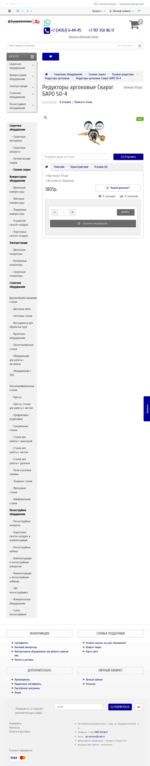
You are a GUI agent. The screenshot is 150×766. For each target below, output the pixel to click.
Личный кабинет (94, 679)
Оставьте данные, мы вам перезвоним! (106, 642)
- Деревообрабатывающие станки (23, 298)
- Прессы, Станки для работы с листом (21, 406)
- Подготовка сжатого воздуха (19, 233)
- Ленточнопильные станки (21, 347)
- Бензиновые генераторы (18, 262)
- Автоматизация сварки (20, 160)
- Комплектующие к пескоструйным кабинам (21, 577)
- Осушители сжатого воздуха (19, 222)
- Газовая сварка (20, 169)
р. (98, 11)
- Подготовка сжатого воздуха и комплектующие (20, 536)
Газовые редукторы (123, 74)
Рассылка (90, 683)
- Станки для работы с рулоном (20, 461)
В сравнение (129, 196)
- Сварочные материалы (18, 138)
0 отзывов (65, 102)
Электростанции (18, 86)
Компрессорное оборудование (18, 77)
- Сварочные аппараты (18, 149)
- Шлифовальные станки (20, 501)
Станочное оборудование (17, 95)
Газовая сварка (97, 74)
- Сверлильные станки (19, 428)
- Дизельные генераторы (18, 251)
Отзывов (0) (100, 167)
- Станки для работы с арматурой (21, 439)
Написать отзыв (83, 102)
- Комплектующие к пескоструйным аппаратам (21, 562)
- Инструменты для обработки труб (21, 325)
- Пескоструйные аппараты (20, 523)
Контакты (14, 727)
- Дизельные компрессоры (18, 189)
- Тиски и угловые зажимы (20, 472)
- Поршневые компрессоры (18, 211)
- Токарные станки (21, 481)
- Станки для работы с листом (19, 450)
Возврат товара (93, 647)
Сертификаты (21, 642)
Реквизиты (15, 723)
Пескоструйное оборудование (18, 106)
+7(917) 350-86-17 (101, 732)
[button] (130, 56)
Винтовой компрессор (26, 647)
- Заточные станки (21, 316)
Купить (126, 212)
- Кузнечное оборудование (17, 335)
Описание (59, 167)
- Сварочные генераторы (18, 273)
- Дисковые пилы (20, 309)
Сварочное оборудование (17, 66)
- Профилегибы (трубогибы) (19, 417)
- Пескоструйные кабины (20, 549)
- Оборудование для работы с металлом (19, 360)
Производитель (22, 679)
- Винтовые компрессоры (17, 200)
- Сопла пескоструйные (18, 612)
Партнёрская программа (27, 688)
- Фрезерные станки (18, 490)
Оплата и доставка (24, 659)
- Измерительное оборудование (20, 601)
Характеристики (79, 167)
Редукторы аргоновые (57, 78)
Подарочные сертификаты (28, 683)
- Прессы (16, 397)
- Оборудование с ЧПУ (20, 373)
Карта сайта (92, 651)
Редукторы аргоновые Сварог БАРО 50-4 (98, 78)
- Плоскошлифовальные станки (22, 386)
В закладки (107, 196)
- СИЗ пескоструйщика (19, 590)
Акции (18, 692)
